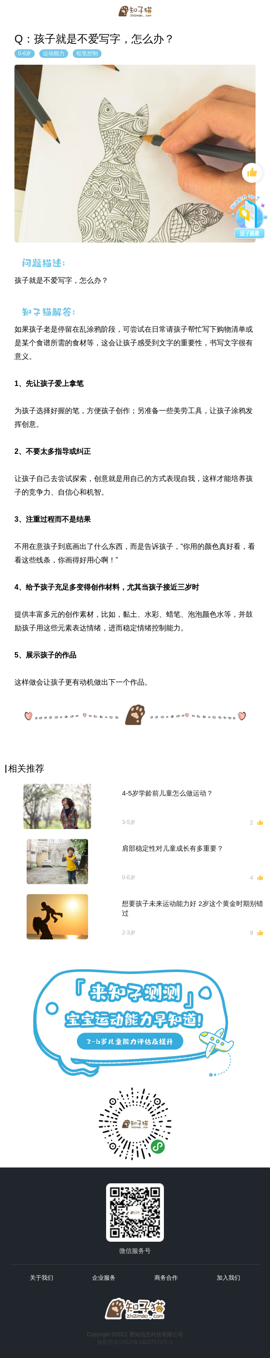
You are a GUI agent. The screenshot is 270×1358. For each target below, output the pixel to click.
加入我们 (228, 1277)
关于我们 (41, 1277)
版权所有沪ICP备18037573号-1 (135, 1342)
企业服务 (104, 1277)
